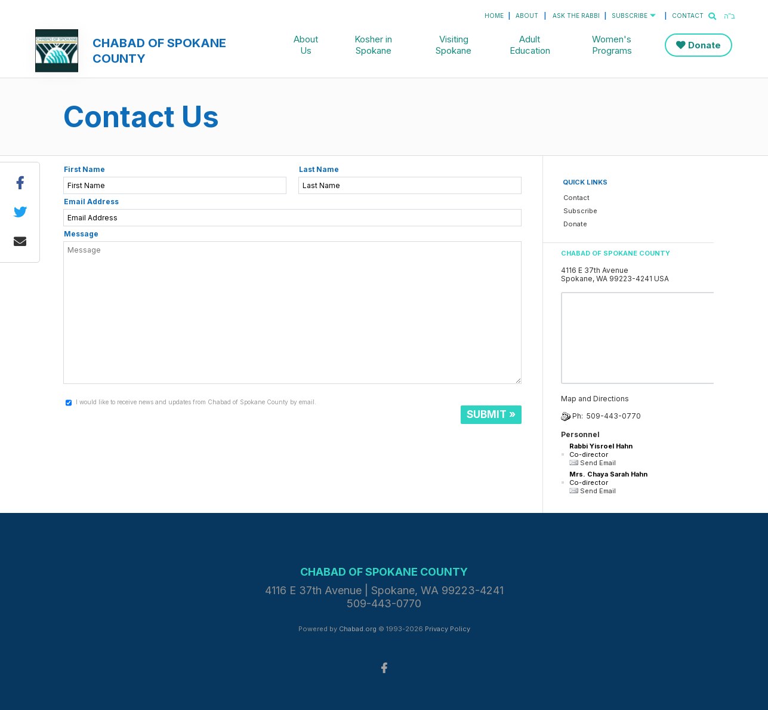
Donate (704, 45)
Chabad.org (358, 629)
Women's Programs (612, 44)
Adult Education (530, 44)
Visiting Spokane (453, 44)
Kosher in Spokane (373, 44)
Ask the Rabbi (576, 15)
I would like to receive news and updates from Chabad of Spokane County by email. (196, 401)
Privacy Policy (447, 629)
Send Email (592, 463)
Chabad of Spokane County (159, 51)
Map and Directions (595, 398)
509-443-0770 (614, 415)
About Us (306, 44)
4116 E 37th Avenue (594, 270)
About (527, 15)
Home (494, 15)
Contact (688, 15)
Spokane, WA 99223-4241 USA (615, 278)
